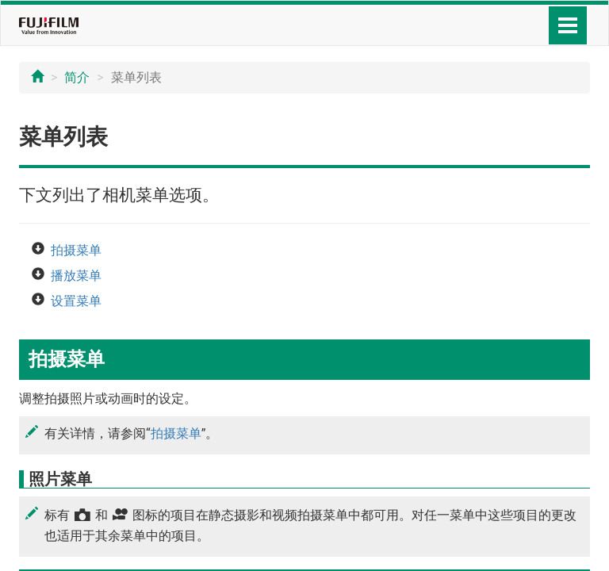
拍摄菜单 (76, 250)
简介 (77, 77)
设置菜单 (76, 300)
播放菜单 (76, 275)
